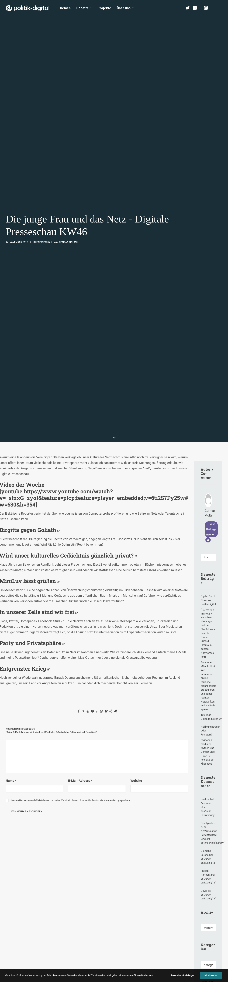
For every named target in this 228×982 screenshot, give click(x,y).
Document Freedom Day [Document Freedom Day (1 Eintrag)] (207, 971)
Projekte (104, 8)
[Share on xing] (111, 648)
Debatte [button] (84, 8)
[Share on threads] (88, 648)
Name (11, 718)
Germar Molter (68, 211)
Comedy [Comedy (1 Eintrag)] (207, 953)
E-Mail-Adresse (80, 718)
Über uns (125, 8)
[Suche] (208, 494)
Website (136, 718)
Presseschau (44, 211)
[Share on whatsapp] (101, 648)
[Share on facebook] (79, 648)
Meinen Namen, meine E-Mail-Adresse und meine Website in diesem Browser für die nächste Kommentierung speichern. (70, 737)
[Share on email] (115, 648)
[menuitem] (64, 8)
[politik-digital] (27, 8)
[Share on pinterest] (92, 648)
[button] (220, 8)
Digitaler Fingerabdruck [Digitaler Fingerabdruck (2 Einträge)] (209, 961)
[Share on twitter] (83, 648)
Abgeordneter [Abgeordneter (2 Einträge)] (209, 938)
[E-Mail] (208, 477)
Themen (64, 8)
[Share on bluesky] (106, 648)
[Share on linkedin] (97, 648)
